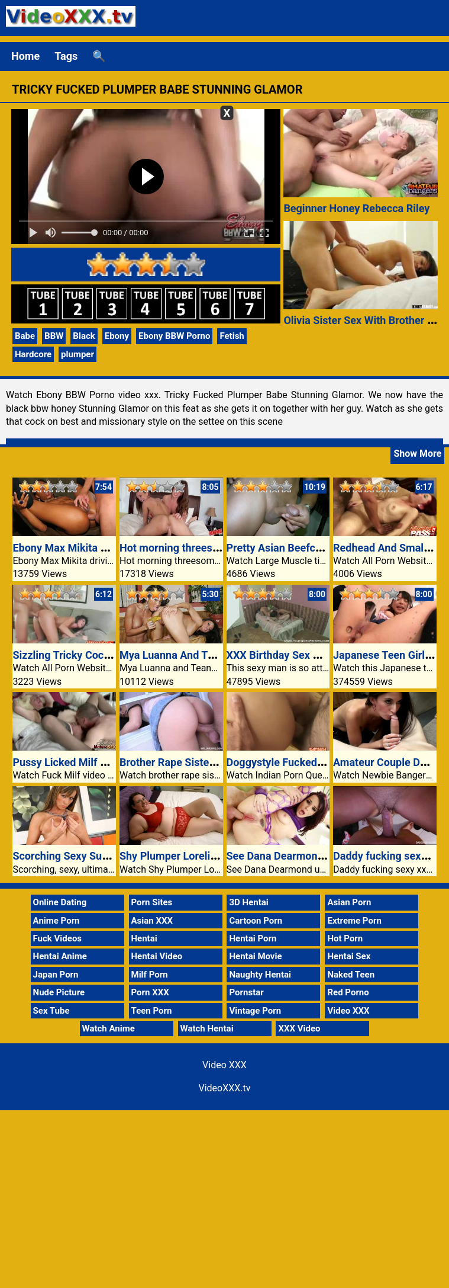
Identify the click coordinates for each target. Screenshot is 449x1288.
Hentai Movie (255, 956)
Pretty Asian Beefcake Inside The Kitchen (325, 548)
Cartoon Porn (255, 920)
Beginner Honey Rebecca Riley (356, 208)
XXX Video (299, 1028)
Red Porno (348, 992)
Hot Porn (345, 938)
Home (25, 56)
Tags (65, 56)
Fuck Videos (57, 938)
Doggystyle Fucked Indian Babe (301, 762)
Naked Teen (350, 974)
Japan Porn (56, 974)
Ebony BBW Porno (174, 336)
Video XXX (348, 1010)
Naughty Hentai (260, 974)
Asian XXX (152, 920)
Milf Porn (149, 974)
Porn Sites (152, 902)
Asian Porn (349, 902)
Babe (25, 336)
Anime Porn (56, 920)
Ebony (117, 336)
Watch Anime (108, 1028)
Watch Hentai (207, 1028)
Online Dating (60, 902)
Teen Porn (151, 1010)
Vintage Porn (255, 1010)
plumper (77, 354)
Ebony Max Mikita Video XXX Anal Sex (103, 548)
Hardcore (33, 354)
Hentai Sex (348, 956)
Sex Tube (51, 1010)
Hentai (144, 938)
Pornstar (246, 992)
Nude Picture (59, 992)
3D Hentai (248, 902)
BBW (53, 336)
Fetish (231, 336)
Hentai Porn (252, 938)
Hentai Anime (60, 956)
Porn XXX (150, 992)
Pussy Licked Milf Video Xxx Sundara (101, 762)
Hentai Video (157, 956)
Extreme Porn (354, 920)
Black (84, 336)
